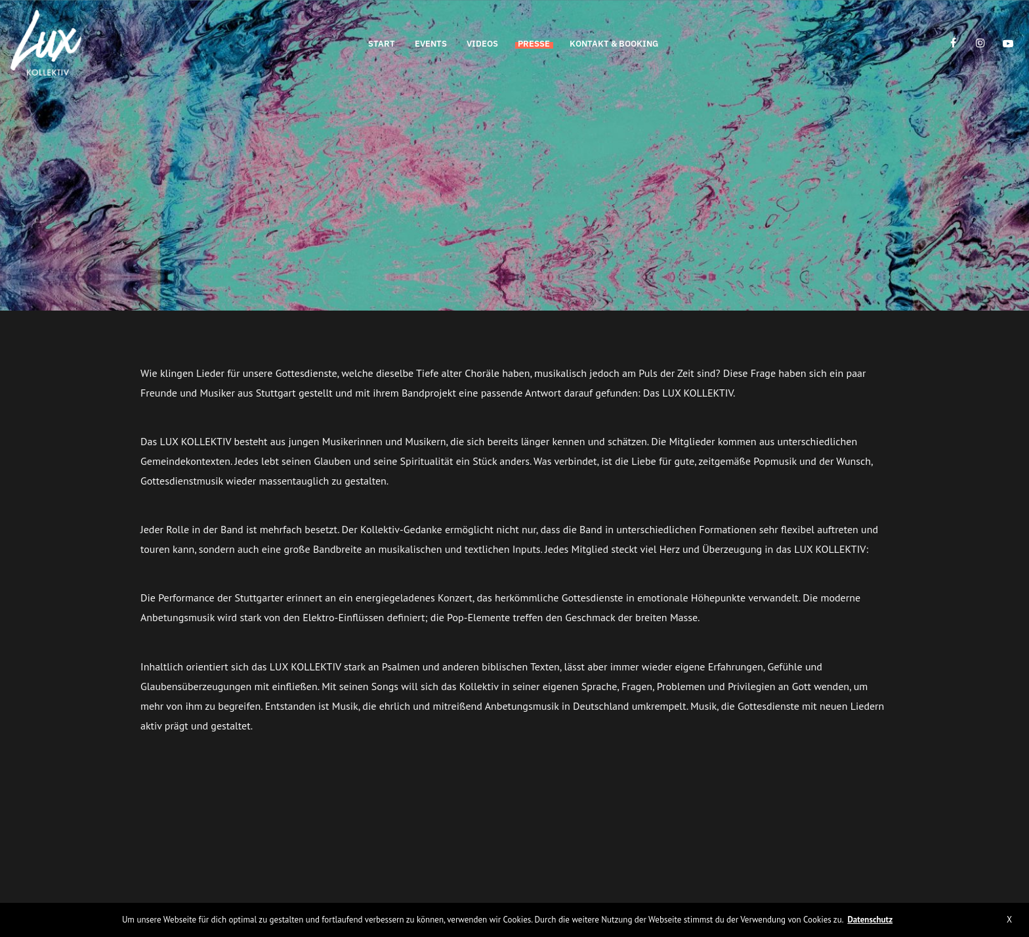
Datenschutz (869, 919)
